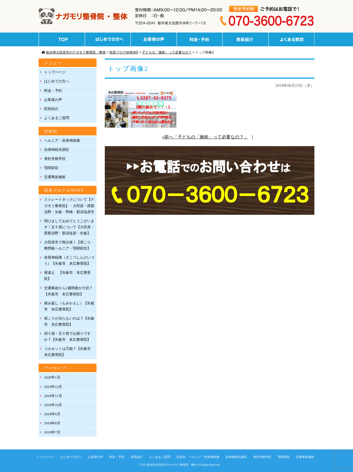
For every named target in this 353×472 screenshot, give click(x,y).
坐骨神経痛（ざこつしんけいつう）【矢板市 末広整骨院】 (69, 260)
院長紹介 (51, 109)
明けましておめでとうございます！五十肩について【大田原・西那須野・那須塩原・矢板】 (69, 227)
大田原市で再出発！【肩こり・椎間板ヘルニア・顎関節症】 (69, 245)
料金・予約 (53, 90)
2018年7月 (52, 432)
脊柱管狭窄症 (55, 159)
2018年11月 (53, 396)
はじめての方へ (56, 81)
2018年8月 (52, 423)
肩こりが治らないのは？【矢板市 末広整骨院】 (69, 321)
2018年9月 (52, 414)
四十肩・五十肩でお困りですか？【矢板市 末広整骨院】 (67, 336)
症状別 (181, 456)
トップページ (55, 72)
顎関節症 (51, 168)
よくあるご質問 (56, 118)
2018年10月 (53, 405)
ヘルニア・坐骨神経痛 (62, 140)
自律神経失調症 (56, 150)
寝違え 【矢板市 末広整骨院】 (67, 275)
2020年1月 (52, 377)
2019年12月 (53, 387)
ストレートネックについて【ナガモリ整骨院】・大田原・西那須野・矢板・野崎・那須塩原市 (69, 205)
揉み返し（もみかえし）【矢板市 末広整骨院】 (69, 306)
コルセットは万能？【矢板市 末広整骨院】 (69, 352)
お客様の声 (53, 100)
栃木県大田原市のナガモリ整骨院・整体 (172, 464)
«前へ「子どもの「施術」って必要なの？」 (205, 137)
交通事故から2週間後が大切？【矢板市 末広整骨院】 (68, 291)
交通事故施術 (55, 177)
